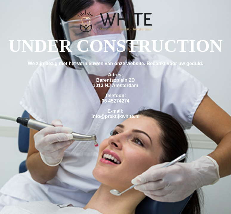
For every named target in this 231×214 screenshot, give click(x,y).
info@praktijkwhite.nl (115, 116)
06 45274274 (115, 100)
